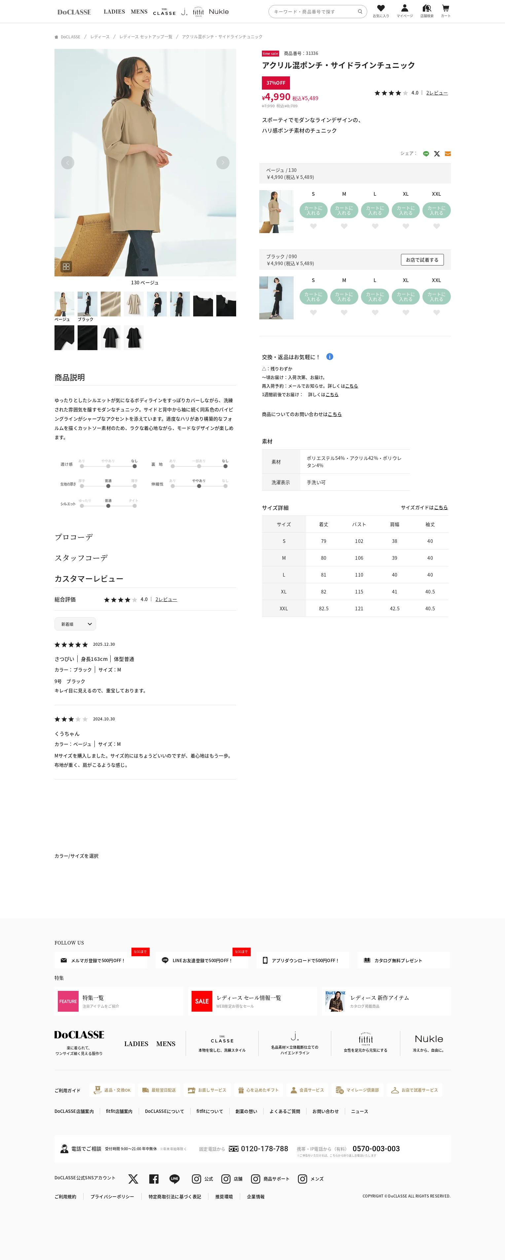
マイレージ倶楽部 (357, 1090)
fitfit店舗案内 (119, 1111)
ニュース (359, 1111)
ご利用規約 (65, 1196)
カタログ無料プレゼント (393, 960)
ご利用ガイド (67, 1090)
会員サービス (307, 1090)
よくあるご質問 (285, 1111)
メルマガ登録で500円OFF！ (104, 957)
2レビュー (166, 599)
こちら (351, 386)
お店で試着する (422, 259)
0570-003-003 (376, 1149)
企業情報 (256, 1196)
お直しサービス (207, 1090)
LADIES (114, 11)
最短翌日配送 (159, 1090)
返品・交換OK (111, 1090)
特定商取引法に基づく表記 (175, 1196)
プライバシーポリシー (112, 1196)
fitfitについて (210, 1111)
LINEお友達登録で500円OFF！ (205, 957)
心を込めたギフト (258, 1090)
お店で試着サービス (414, 1090)
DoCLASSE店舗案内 (74, 1111)
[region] (252, 11)
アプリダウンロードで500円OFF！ (301, 960)
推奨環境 (224, 1196)
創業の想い (246, 1111)
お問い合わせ (325, 1111)
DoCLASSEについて (164, 1111)
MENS (139, 11)
